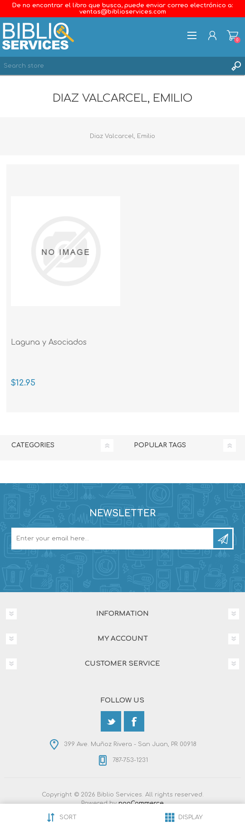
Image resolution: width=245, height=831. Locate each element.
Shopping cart (232, 35)
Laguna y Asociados (49, 342)
